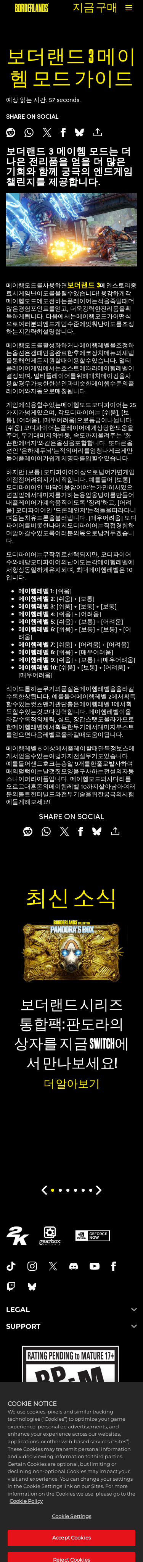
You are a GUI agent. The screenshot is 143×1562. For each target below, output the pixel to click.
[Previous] (44, 1190)
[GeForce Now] (92, 1235)
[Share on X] (47, 132)
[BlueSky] (79, 132)
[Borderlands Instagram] (32, 1266)
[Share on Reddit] (10, 132)
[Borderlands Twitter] (53, 1266)
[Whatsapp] (29, 132)
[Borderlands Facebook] (113, 1266)
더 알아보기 (71, 1083)
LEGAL (71, 1309)
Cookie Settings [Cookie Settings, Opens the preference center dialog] (72, 1529)
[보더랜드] (32, 7)
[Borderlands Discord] (73, 1266)
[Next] (99, 1190)
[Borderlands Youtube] (95, 1266)
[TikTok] (11, 1266)
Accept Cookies (71, 1551)
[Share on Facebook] (63, 132)
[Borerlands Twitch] (11, 1286)
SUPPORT (71, 1326)
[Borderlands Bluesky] (32, 1286)
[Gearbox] (50, 1235)
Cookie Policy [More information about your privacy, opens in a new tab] (26, 1514)
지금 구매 (95, 7)
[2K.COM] (17, 1235)
